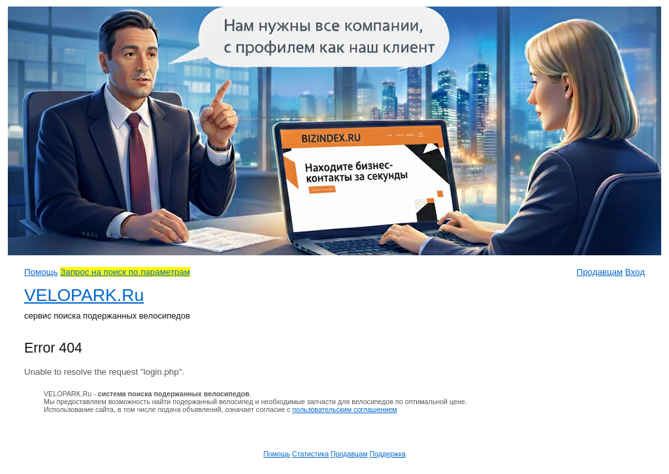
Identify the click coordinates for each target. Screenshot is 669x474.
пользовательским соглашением (344, 409)
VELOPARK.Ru (84, 295)
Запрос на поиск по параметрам (125, 272)
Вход (635, 272)
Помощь (40, 272)
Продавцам (600, 272)
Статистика (310, 454)
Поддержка (387, 454)
